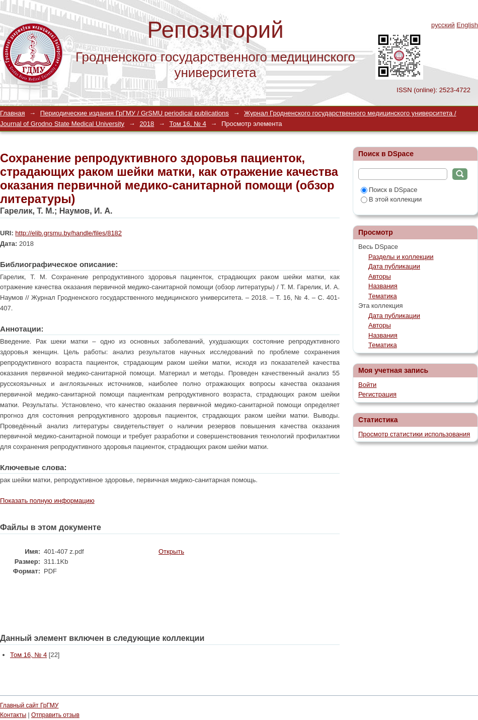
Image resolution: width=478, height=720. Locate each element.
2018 (146, 123)
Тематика (382, 296)
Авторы (379, 276)
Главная (12, 113)
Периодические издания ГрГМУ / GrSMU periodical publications (134, 113)
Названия (382, 286)
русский (443, 25)
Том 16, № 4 (188, 123)
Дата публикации (394, 266)
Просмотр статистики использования (414, 434)
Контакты (13, 714)
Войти (367, 384)
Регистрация (377, 394)
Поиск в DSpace (389, 189)
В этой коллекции (391, 199)
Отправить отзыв (55, 714)
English (467, 25)
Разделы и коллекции (401, 256)
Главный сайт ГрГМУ (29, 705)
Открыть (171, 551)
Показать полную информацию (47, 500)
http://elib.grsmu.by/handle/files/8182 (68, 233)
